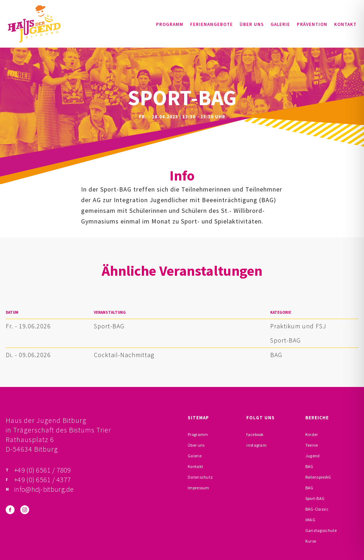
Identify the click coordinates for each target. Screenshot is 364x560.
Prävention (312, 24)
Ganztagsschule (321, 530)
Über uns (252, 24)
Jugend (312, 455)
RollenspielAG (318, 477)
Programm (169, 24)
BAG (276, 355)
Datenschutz (200, 477)
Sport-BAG (109, 326)
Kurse (310, 541)
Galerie (280, 24)
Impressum (198, 487)
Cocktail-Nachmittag (124, 355)
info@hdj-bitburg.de (44, 489)
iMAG (310, 519)
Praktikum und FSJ (298, 326)
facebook (254, 434)
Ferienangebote (211, 24)
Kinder (311, 434)
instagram (256, 445)
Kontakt (345, 24)
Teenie (311, 445)
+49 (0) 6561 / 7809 (42, 469)
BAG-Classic (316, 509)
